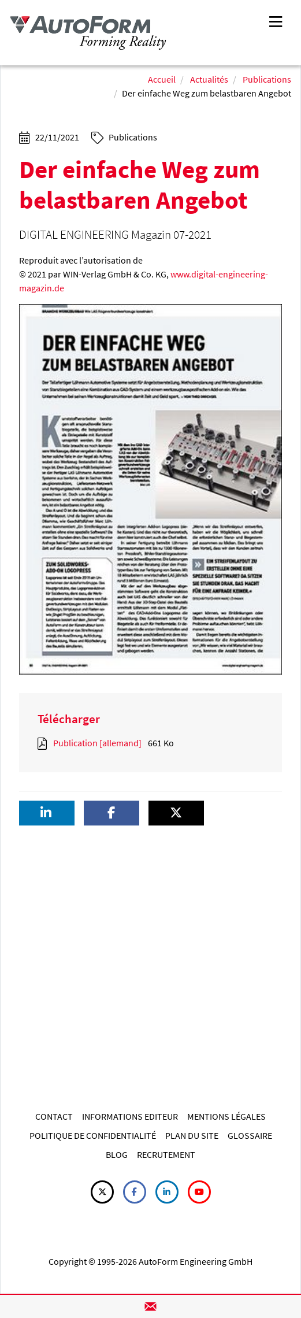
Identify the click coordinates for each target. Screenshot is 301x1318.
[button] (47, 813)
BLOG (117, 1154)
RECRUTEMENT (166, 1154)
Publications (267, 79)
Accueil (162, 79)
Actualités (209, 79)
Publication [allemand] (97, 743)
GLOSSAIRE (250, 1135)
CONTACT (54, 1116)
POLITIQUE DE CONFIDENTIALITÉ (92, 1135)
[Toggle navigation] (275, 20)
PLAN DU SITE (191, 1135)
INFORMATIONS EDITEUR (130, 1116)
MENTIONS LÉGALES (226, 1116)
